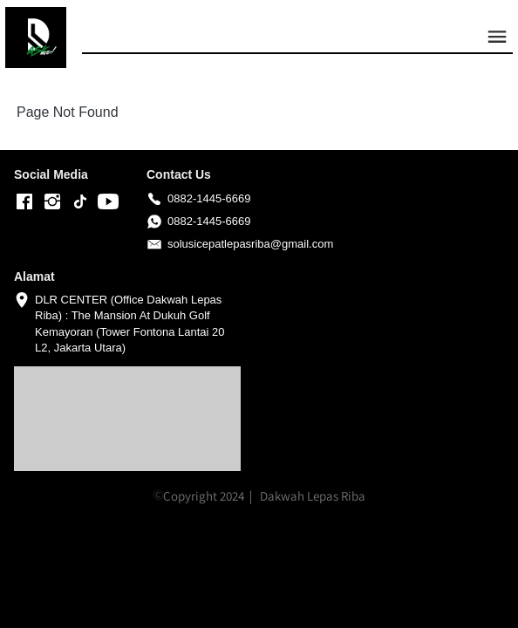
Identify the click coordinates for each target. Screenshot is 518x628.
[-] (24, 202)
